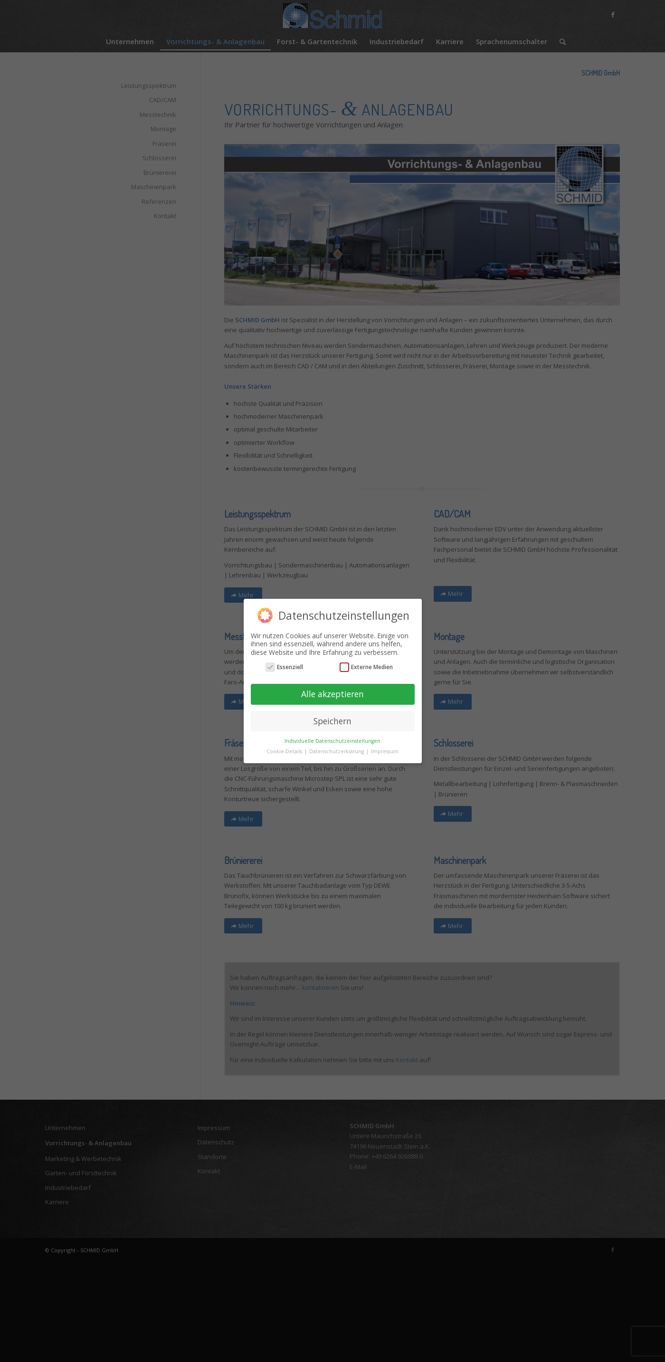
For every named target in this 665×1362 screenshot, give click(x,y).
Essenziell (284, 666)
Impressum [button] (385, 751)
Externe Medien (366, 666)
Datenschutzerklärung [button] (337, 751)
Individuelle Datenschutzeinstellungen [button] (332, 741)
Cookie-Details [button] (285, 751)
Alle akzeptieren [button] (332, 694)
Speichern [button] (333, 721)
